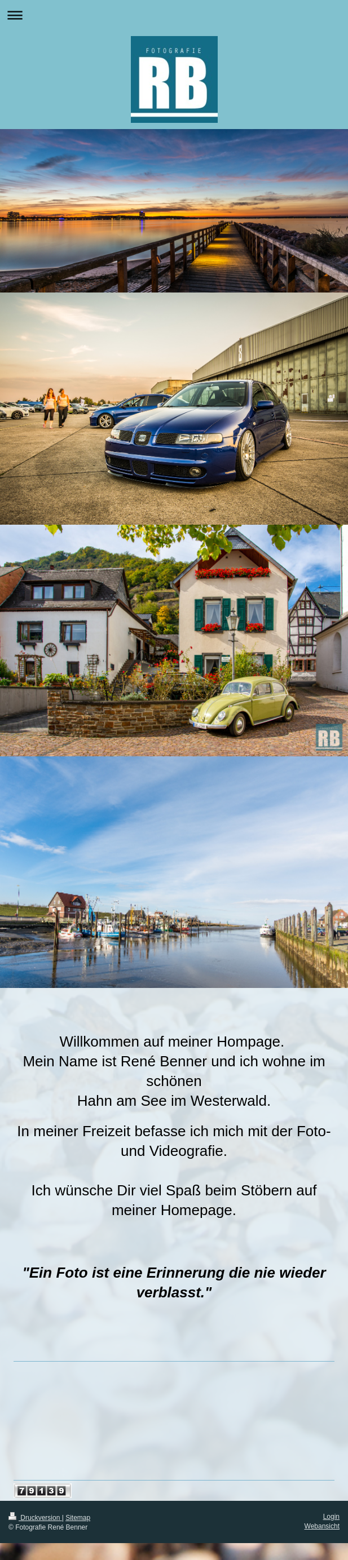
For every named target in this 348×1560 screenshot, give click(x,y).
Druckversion (35, 1518)
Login (331, 1517)
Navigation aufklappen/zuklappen (174, 15)
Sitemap (77, 1518)
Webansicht (322, 1526)
